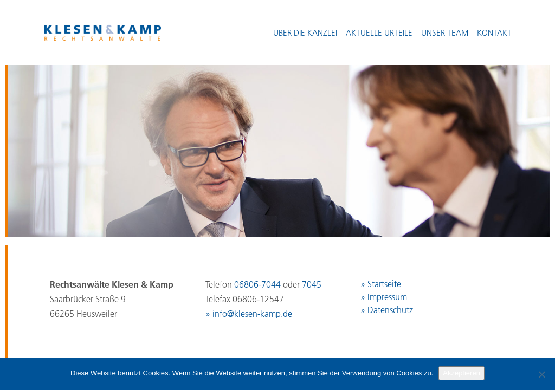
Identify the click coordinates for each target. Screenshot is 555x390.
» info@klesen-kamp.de (248, 313)
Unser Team (444, 33)
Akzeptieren (461, 373)
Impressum (387, 296)
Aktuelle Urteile (379, 33)
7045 (311, 284)
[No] (541, 374)
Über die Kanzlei (305, 33)
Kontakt (494, 33)
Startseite (384, 283)
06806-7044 (257, 284)
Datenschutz (390, 309)
